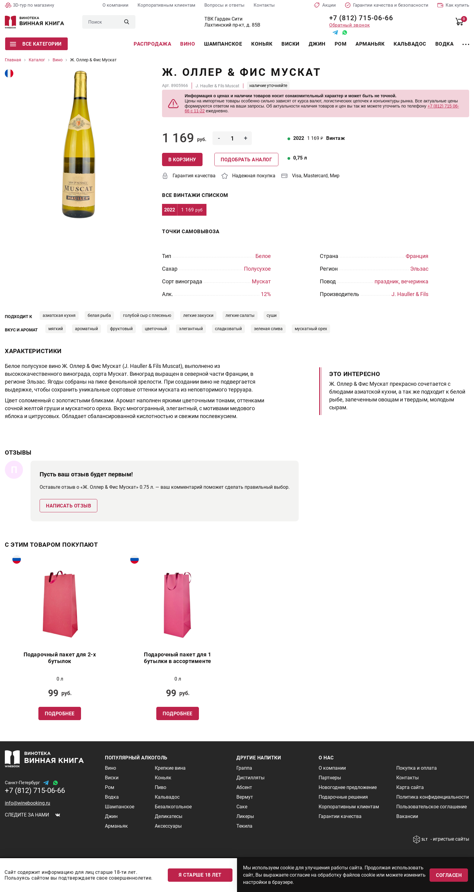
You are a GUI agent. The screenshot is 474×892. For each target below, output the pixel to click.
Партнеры (330, 778)
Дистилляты (250, 778)
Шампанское (223, 44)
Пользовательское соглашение (431, 807)
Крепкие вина (170, 768)
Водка (444, 44)
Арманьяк (370, 44)
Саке (241, 807)
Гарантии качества (340, 816)
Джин (317, 44)
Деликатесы (168, 816)
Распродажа (152, 44)
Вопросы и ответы (224, 5)
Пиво (160, 787)
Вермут (244, 797)
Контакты (264, 5)
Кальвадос (410, 44)
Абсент (244, 787)
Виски (290, 44)
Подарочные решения (343, 797)
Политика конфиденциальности (432, 797)
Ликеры (245, 816)
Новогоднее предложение (348, 787)
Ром (341, 44)
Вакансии (407, 816)
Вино (187, 44)
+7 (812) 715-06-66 (359, 18)
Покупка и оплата (416, 768)
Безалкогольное (173, 807)
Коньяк (261, 44)
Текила (244, 826)
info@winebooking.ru (27, 803)
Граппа (244, 768)
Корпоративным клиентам (166, 5)
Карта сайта (410, 787)
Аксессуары (168, 826)
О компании (115, 5)
